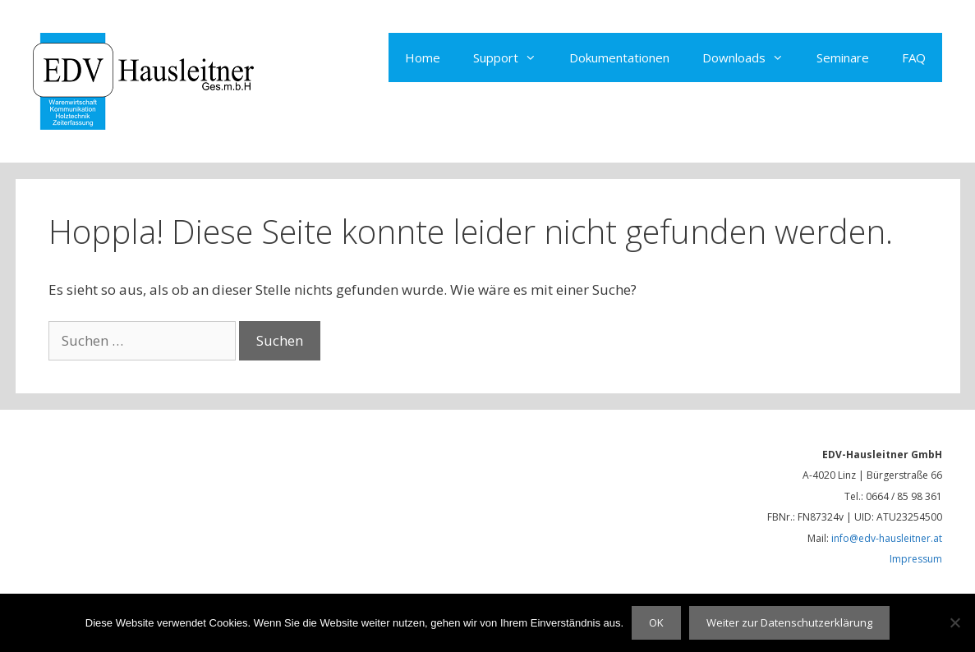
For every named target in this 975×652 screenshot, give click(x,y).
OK (656, 622)
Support (513, 57)
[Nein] (954, 622)
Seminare (842, 57)
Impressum (916, 559)
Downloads (751, 57)
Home (422, 57)
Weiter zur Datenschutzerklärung (789, 622)
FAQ (914, 57)
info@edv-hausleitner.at (886, 538)
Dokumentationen (619, 57)
